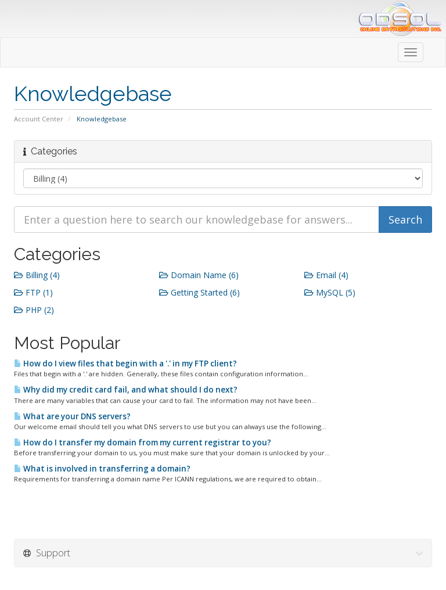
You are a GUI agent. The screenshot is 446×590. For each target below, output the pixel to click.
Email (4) (326, 274)
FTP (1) (33, 292)
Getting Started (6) (199, 292)
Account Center (38, 118)
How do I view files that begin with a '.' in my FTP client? (125, 363)
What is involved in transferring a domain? (102, 468)
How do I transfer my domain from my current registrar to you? (142, 442)
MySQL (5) (329, 292)
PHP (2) (34, 309)
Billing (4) (37, 274)
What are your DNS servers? (72, 416)
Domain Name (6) (199, 274)
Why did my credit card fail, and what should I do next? (126, 389)
